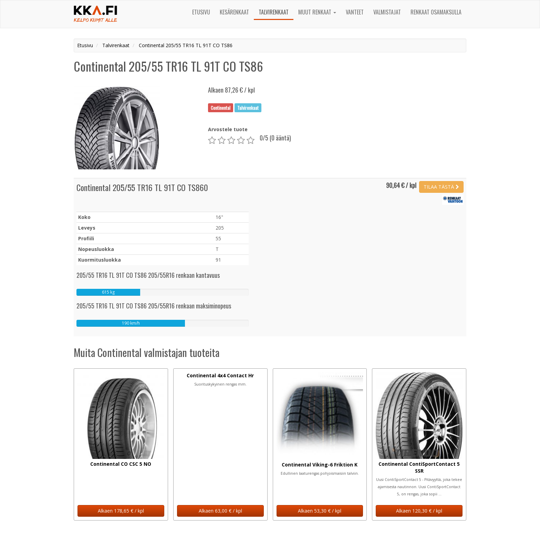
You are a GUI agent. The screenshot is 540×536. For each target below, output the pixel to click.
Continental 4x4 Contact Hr (220, 375)
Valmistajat (387, 12)
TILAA (441, 186)
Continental (220, 107)
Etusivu (201, 12)
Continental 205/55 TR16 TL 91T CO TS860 (142, 187)
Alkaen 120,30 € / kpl (419, 510)
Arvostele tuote (228, 129)
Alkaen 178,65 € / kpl (121, 510)
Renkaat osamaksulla (436, 12)
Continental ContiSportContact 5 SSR (419, 467)
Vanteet (355, 12)
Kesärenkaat (234, 12)
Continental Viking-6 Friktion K (319, 464)
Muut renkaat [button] (317, 12)
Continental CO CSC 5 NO (120, 464)
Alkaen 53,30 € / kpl (319, 510)
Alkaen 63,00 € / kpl (220, 510)
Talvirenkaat (274, 12)
